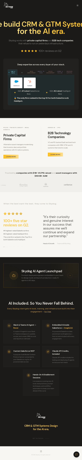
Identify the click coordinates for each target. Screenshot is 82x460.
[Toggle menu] (77, 5)
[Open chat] (76, 454)
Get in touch (41, 439)
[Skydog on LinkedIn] (41, 451)
